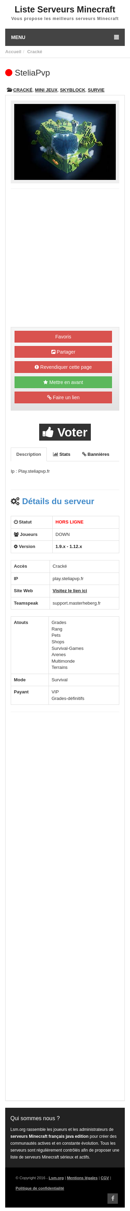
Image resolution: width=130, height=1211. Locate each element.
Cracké (34, 51)
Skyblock (72, 90)
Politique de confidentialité (40, 1188)
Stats (61, 454)
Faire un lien (63, 397)
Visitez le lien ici (70, 590)
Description (28, 454)
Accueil (13, 51)
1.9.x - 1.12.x (68, 546)
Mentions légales (82, 1178)
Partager (63, 352)
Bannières (95, 454)
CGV (105, 1178)
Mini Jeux (46, 90)
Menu (65, 37)
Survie (96, 90)
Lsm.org (56, 1178)
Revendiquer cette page (63, 367)
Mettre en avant (63, 382)
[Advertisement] (65, 259)
